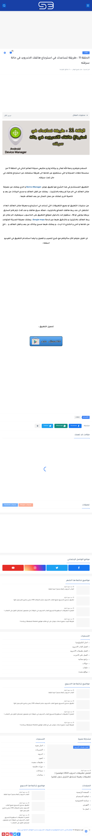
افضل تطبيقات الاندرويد (79, 651)
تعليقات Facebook (10, 505)
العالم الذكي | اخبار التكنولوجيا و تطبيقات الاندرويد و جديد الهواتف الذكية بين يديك (45, 830)
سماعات (39, 771)
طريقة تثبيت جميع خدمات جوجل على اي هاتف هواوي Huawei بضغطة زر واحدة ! (47, 621)
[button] (75, 426)
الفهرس (86, 805)
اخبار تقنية (39, 745)
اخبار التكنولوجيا (82, 642)
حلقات (86, 53)
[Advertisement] (46, 30)
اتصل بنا (86, 809)
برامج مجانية (83, 659)
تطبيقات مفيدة (37, 762)
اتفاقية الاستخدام (82, 796)
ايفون (41, 758)
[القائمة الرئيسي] (88, 5)
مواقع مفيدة (83, 672)
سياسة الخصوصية (82, 801)
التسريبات (39, 750)
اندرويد (40, 754)
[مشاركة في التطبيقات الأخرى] (37, 426)
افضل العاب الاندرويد (80, 647)
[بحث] (4, 5)
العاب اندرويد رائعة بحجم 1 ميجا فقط (61, 589)
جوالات (85, 663)
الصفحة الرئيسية (82, 792)
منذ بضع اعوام (68, 586)
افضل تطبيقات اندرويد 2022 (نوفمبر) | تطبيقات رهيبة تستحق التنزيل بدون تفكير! (71, 775)
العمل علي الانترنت (80, 655)
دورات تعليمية (38, 766)
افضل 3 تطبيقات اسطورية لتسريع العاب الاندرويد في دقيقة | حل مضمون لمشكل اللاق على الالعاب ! (39, 611)
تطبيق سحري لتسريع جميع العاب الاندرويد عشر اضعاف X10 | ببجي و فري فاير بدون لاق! (44, 600)
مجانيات (40, 775)
